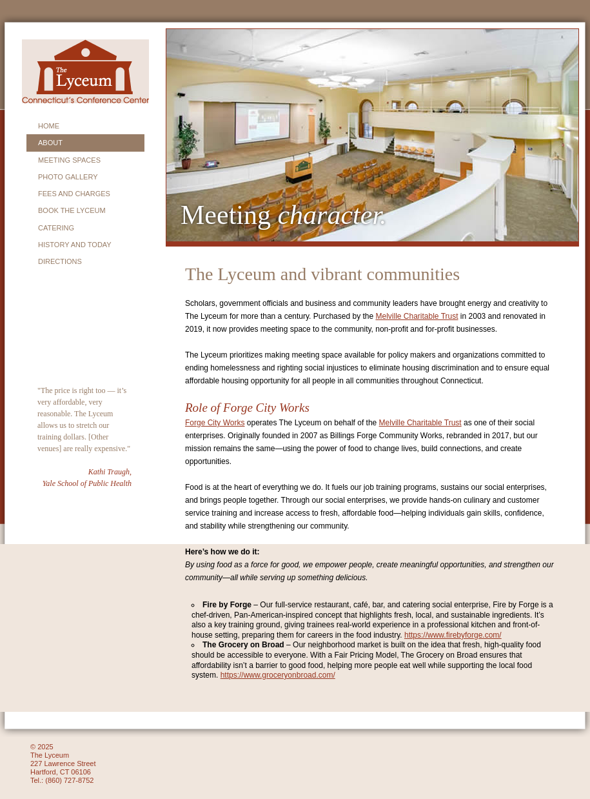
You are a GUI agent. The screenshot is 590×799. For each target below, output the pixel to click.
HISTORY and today (75, 244)
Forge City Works (214, 422)
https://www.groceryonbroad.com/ (278, 675)
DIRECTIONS (60, 261)
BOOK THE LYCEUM (72, 210)
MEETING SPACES (69, 160)
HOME (48, 126)
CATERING (56, 228)
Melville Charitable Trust (416, 316)
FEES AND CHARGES (74, 193)
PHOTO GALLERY (68, 177)
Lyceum (85, 71)
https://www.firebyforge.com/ (453, 635)
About (50, 143)
